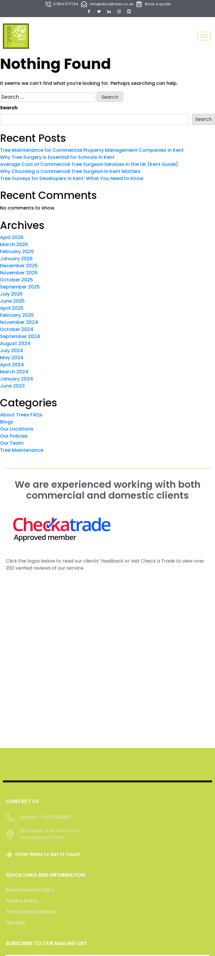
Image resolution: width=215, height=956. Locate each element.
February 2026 (17, 251)
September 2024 (20, 336)
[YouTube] (129, 11)
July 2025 (11, 294)
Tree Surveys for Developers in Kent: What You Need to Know (71, 178)
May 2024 (11, 357)
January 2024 (16, 378)
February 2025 (17, 315)
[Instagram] (119, 11)
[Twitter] (99, 11)
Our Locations (16, 429)
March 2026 (14, 244)
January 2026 (16, 258)
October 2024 (16, 329)
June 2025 (12, 301)
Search (9, 107)
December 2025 (19, 265)
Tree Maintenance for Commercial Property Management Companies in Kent (92, 150)
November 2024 (19, 322)
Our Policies (14, 436)
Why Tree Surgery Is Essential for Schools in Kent (57, 157)
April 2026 (12, 237)
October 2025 (16, 279)
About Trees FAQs (21, 414)
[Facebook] (89, 11)
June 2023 (12, 386)
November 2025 (19, 272)
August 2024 (15, 343)
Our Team (12, 443)
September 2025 (20, 286)
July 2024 (11, 350)
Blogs (6, 421)
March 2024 (14, 371)
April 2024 (12, 364)
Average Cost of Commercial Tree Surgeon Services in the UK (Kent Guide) (89, 164)
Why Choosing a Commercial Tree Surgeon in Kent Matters (70, 171)
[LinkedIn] (109, 11)
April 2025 (12, 308)
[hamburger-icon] (204, 36)
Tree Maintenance (21, 450)
